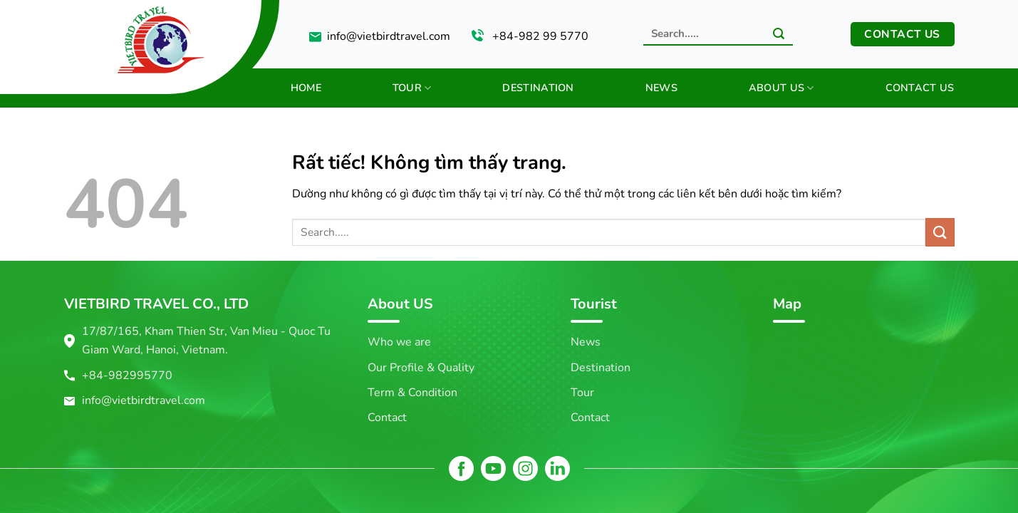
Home (306, 88)
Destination (537, 88)
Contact (387, 417)
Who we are (399, 342)
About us (781, 88)
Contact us (920, 88)
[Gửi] (779, 35)
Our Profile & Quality (421, 367)
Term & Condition (412, 392)
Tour (412, 88)
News (661, 88)
